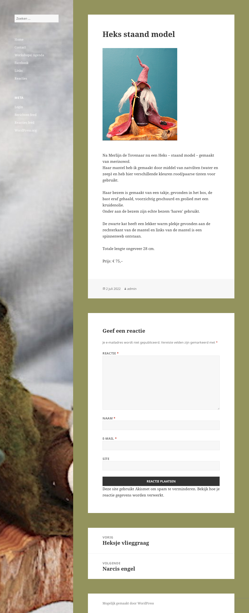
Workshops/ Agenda (29, 55)
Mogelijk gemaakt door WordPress (128, 603)
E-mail (110, 438)
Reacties (21, 78)
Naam (109, 418)
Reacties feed (24, 122)
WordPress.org (26, 130)
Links (19, 70)
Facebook (21, 63)
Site (106, 459)
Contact (20, 47)
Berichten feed (26, 115)
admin (132, 289)
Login (19, 107)
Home (19, 39)
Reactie (111, 353)
